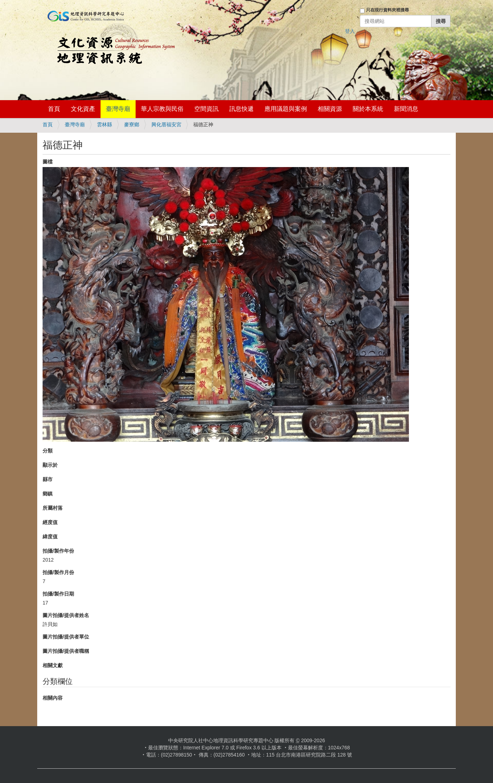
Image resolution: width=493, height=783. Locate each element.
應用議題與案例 (285, 109)
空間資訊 (206, 109)
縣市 (48, 479)
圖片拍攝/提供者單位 (66, 637)
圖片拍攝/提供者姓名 (66, 615)
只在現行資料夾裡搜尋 (387, 10)
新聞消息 (406, 109)
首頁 (54, 109)
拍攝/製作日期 (58, 594)
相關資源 (330, 109)
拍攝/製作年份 (58, 551)
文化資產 (83, 109)
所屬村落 (53, 508)
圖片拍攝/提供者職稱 (66, 651)
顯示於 (50, 465)
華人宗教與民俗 (162, 109)
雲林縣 (104, 124)
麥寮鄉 (131, 124)
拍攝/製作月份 (58, 572)
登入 (350, 31)
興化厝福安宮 (166, 124)
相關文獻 (53, 665)
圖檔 (48, 162)
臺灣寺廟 (118, 109)
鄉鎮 (48, 493)
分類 (48, 451)
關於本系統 (368, 109)
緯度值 (50, 536)
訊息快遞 (241, 109)
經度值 (50, 522)
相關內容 (53, 698)
